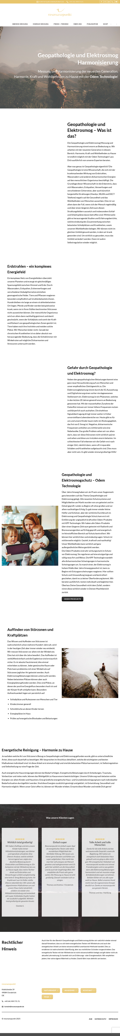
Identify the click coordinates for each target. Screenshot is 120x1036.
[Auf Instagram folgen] (105, 1)
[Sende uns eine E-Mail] (109, 1)
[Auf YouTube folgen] (116, 1)
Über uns (77, 24)
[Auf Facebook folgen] (101, 1)
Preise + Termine (61, 24)
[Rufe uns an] (112, 1)
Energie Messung (41, 24)
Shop (105, 24)
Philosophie (92, 24)
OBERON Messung (20, 24)
